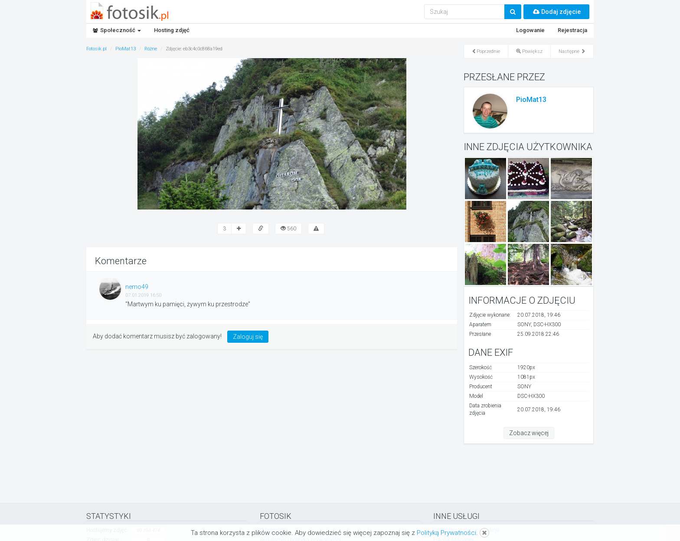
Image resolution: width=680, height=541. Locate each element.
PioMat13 (531, 99)
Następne (572, 51)
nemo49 (136, 286)
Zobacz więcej (529, 433)
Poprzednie (486, 51)
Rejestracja (572, 30)
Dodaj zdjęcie (556, 11)
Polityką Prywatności (446, 533)
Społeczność (117, 30)
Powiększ (529, 51)
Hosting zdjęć (172, 30)
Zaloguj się (248, 336)
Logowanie (530, 30)
